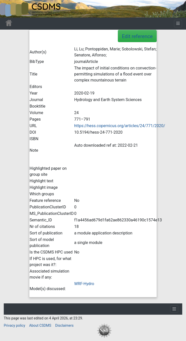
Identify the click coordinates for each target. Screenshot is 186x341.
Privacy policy (14, 325)
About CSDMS (40, 325)
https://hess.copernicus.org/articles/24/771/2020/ (119, 125)
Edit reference (137, 36)
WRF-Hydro (84, 283)
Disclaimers (64, 325)
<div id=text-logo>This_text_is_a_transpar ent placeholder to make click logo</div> (8, 9)
